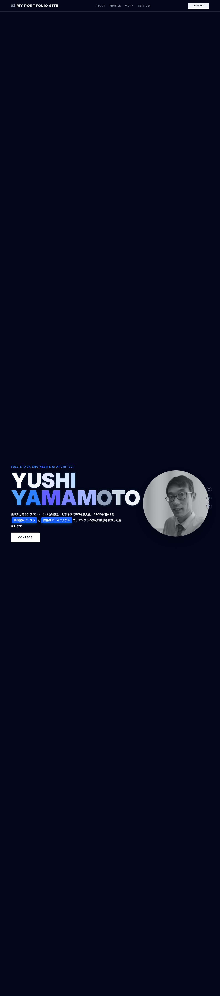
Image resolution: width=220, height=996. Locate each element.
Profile (115, 5)
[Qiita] (208, 506)
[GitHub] (208, 490)
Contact (198, 5)
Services (144, 5)
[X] (208, 498)
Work (129, 5)
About (100, 5)
